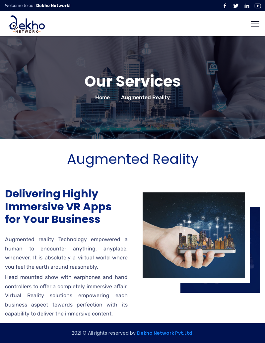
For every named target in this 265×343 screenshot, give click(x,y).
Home (102, 97)
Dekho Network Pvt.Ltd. (165, 333)
